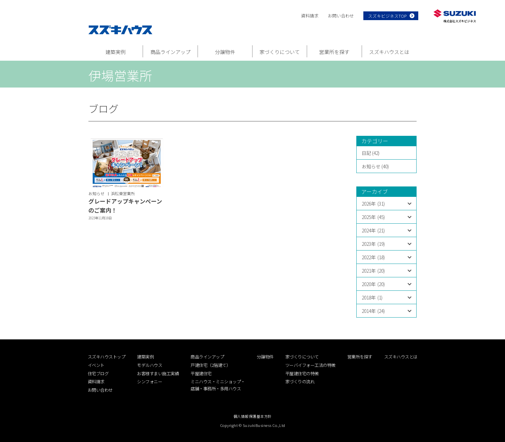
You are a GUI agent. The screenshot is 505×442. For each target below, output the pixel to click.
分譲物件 (225, 51)
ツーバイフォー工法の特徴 (310, 365)
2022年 (373, 257)
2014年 (373, 311)
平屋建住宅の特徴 (302, 373)
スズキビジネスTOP (387, 16)
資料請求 (309, 15)
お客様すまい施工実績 (158, 373)
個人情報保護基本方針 (252, 416)
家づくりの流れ (300, 381)
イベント (96, 365)
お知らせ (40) (375, 166)
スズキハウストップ (107, 356)
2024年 (373, 230)
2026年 (373, 204)
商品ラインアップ (170, 51)
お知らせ (96, 193)
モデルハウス (149, 365)
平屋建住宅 (201, 373)
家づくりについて (280, 51)
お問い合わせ (341, 15)
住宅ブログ (98, 373)
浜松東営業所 (123, 193)
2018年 (372, 297)
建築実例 (115, 51)
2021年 (373, 271)
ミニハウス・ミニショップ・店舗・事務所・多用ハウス (218, 385)
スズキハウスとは (389, 51)
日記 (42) (370, 153)
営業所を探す (334, 51)
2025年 (373, 217)
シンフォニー (149, 381)
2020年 (373, 284)
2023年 (373, 244)
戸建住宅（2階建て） (210, 365)
